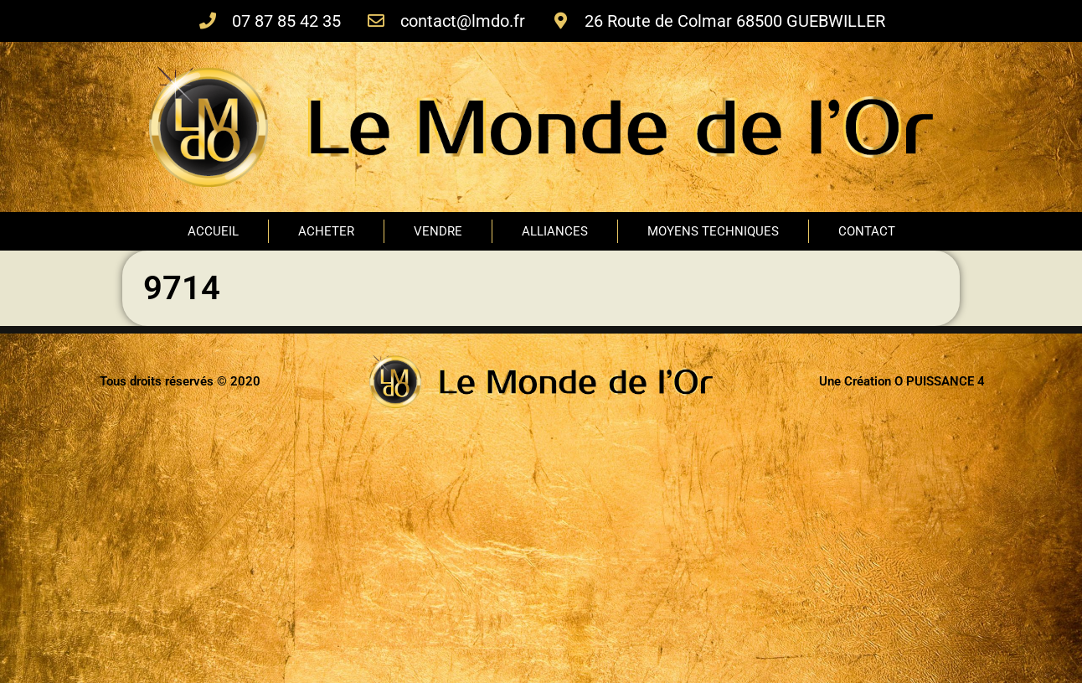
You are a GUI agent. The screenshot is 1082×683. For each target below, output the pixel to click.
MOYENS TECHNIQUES (713, 231)
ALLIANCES (555, 231)
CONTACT (866, 231)
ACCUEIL (213, 231)
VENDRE (438, 231)
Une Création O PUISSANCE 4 (902, 381)
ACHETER (326, 231)
